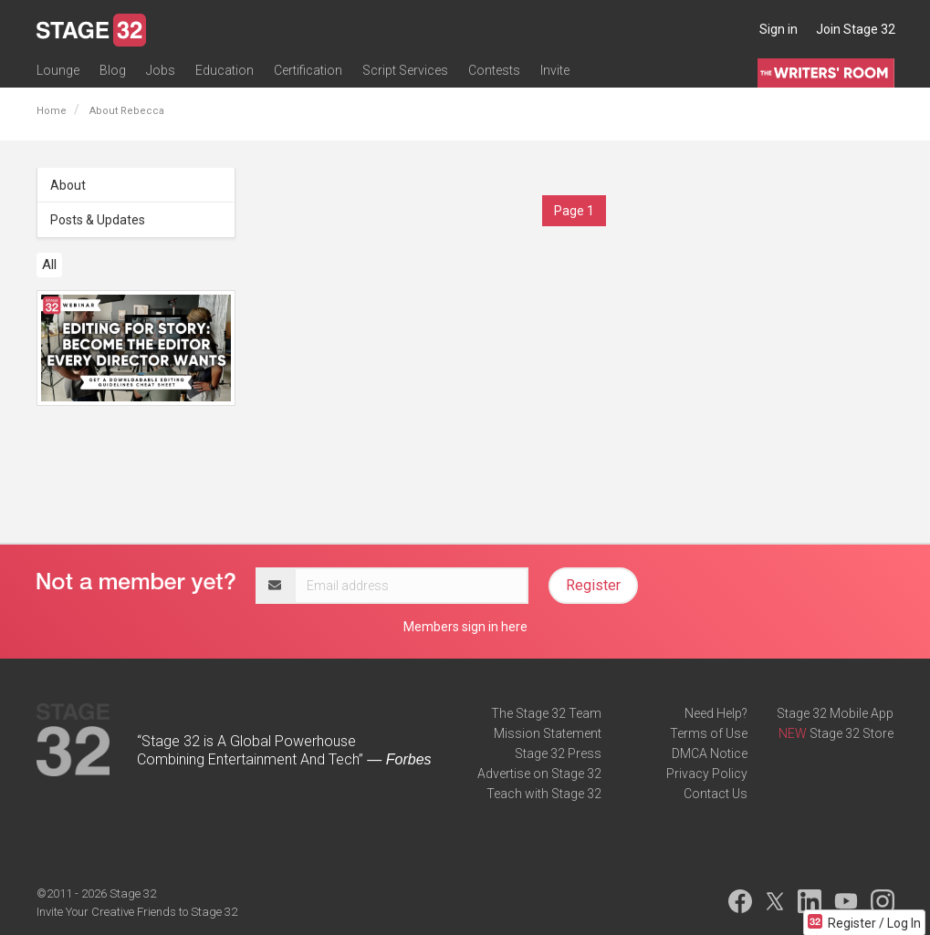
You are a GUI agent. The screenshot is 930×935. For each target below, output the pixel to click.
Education (224, 70)
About (68, 185)
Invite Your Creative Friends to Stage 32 (137, 912)
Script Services (405, 70)
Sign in (778, 29)
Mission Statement (547, 733)
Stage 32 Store (851, 733)
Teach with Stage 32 (543, 793)
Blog (112, 70)
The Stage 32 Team (546, 713)
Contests (494, 70)
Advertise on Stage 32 (539, 773)
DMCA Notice (709, 753)
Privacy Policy (706, 773)
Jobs (160, 70)
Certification (308, 70)
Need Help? (715, 713)
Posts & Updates (97, 220)
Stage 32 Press (558, 753)
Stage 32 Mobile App (835, 713)
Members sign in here (465, 626)
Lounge (58, 70)
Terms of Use (708, 733)
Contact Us (715, 793)
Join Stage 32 (855, 29)
